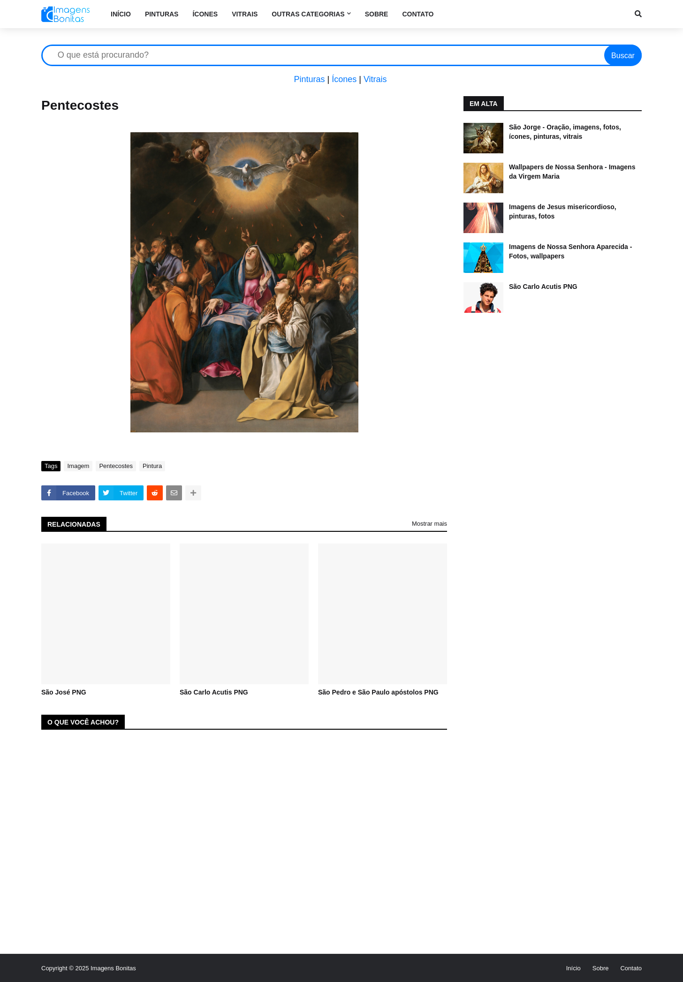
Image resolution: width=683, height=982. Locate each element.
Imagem (78, 465)
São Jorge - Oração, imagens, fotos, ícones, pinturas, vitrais (565, 131)
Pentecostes (116, 465)
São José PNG (63, 692)
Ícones (344, 79)
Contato (631, 968)
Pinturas (309, 79)
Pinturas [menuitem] (162, 14)
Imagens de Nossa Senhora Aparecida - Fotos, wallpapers (570, 251)
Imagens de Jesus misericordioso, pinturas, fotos (562, 211)
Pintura (152, 465)
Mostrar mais (429, 523)
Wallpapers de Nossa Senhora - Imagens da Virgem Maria (572, 171)
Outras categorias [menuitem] (308, 14)
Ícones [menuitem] (205, 14)
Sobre (600, 968)
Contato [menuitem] (417, 14)
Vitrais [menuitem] (245, 14)
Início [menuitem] (121, 14)
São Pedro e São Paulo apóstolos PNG (378, 692)
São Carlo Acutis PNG (214, 692)
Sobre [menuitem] (376, 14)
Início (573, 968)
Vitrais (375, 79)
